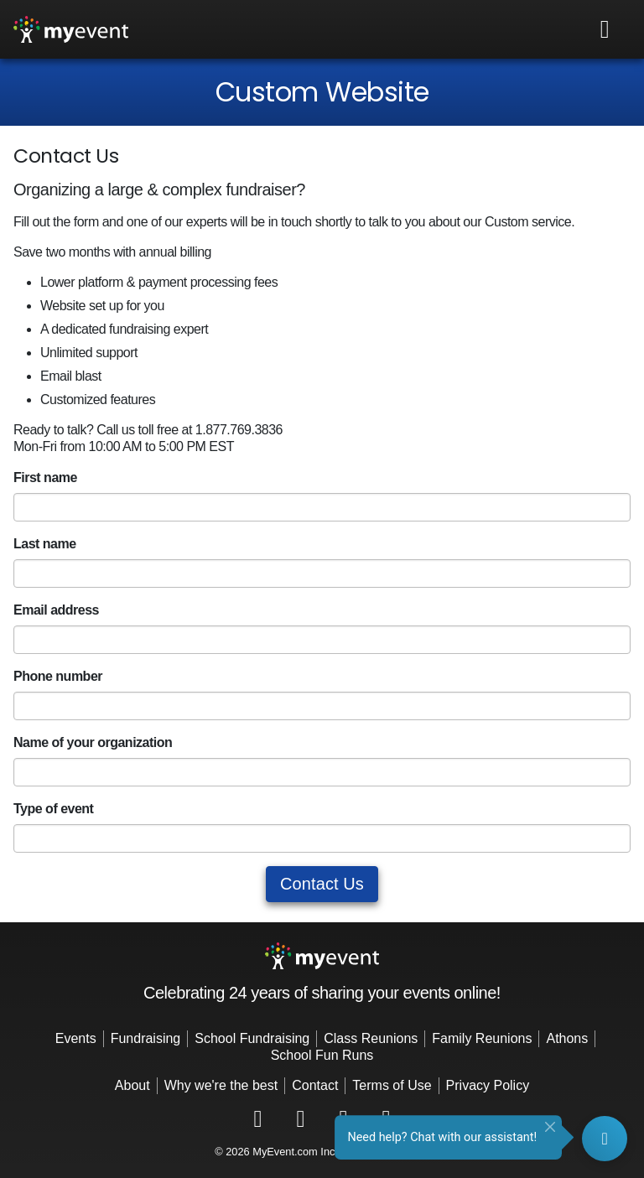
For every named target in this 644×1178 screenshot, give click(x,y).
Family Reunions (482, 1038)
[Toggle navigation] (605, 29)
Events (75, 1038)
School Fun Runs (322, 1055)
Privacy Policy (488, 1085)
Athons (567, 1038)
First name (45, 477)
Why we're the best (221, 1085)
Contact (315, 1085)
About (132, 1085)
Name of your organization (92, 742)
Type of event (53, 809)
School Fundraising (252, 1038)
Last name (44, 544)
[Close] (550, 1127)
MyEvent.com (285, 1151)
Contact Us (322, 883)
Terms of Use (391, 1085)
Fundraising (146, 1038)
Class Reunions (371, 1038)
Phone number (57, 676)
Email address (56, 610)
